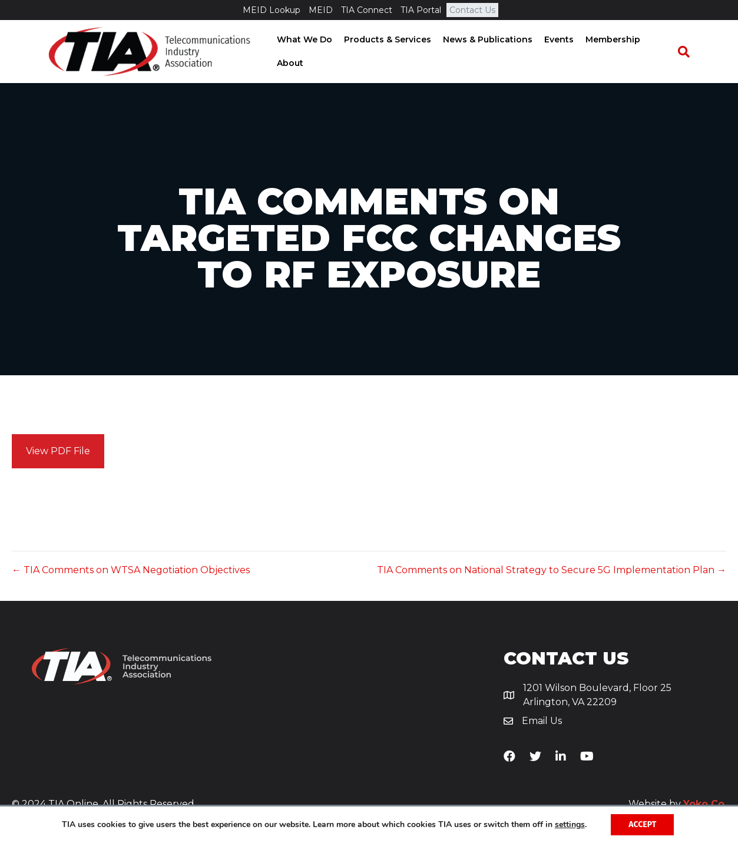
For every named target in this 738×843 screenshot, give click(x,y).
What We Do (301, 40)
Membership (609, 40)
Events (555, 40)
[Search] (689, 52)
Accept (642, 824)
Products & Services (384, 40)
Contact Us (472, 10)
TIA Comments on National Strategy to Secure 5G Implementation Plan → (551, 572)
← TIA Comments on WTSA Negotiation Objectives (131, 572)
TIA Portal (421, 10)
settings (570, 824)
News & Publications (484, 40)
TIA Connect (366, 10)
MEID (321, 10)
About (286, 63)
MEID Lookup (271, 10)
